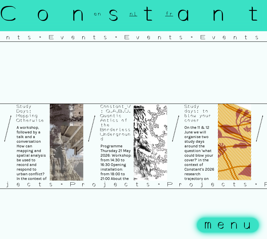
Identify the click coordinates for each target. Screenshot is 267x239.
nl (133, 14)
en (97, 14)
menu (229, 225)
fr (169, 14)
